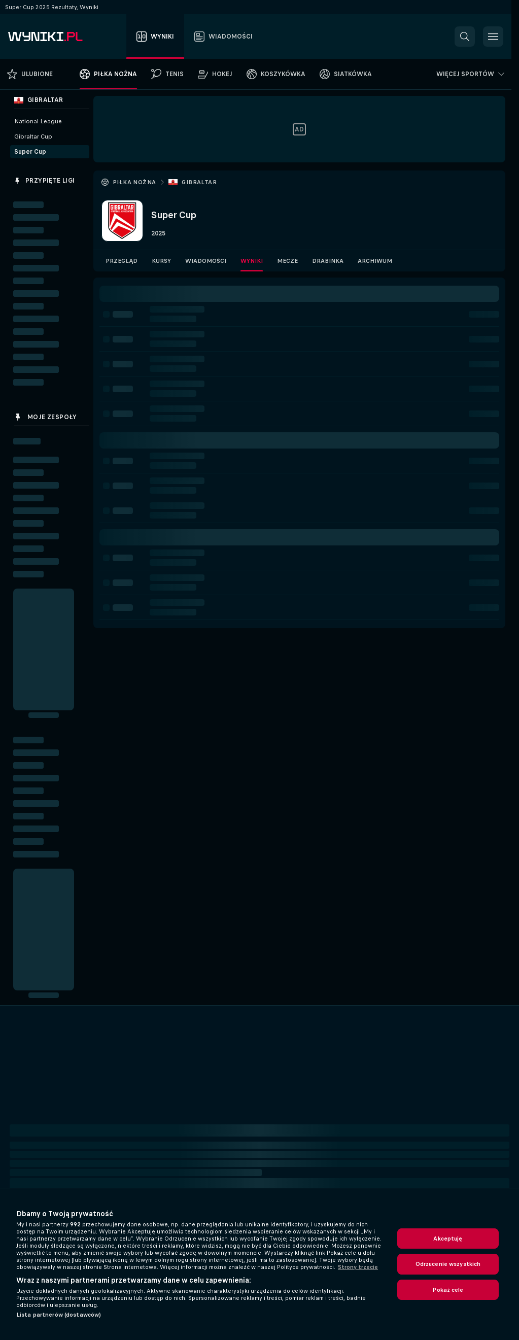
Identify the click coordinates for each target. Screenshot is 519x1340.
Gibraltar (199, 182)
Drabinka (327, 260)
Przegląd (121, 260)
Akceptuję (447, 1238)
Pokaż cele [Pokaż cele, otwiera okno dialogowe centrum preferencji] (447, 1289)
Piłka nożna (134, 182)
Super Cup (30, 152)
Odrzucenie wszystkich (448, 1263)
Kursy (161, 260)
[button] (465, 36)
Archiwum (375, 260)
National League (38, 121)
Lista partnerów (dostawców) (58, 1314)
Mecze (287, 260)
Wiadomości (205, 260)
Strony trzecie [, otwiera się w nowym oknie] (358, 1266)
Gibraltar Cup (33, 136)
